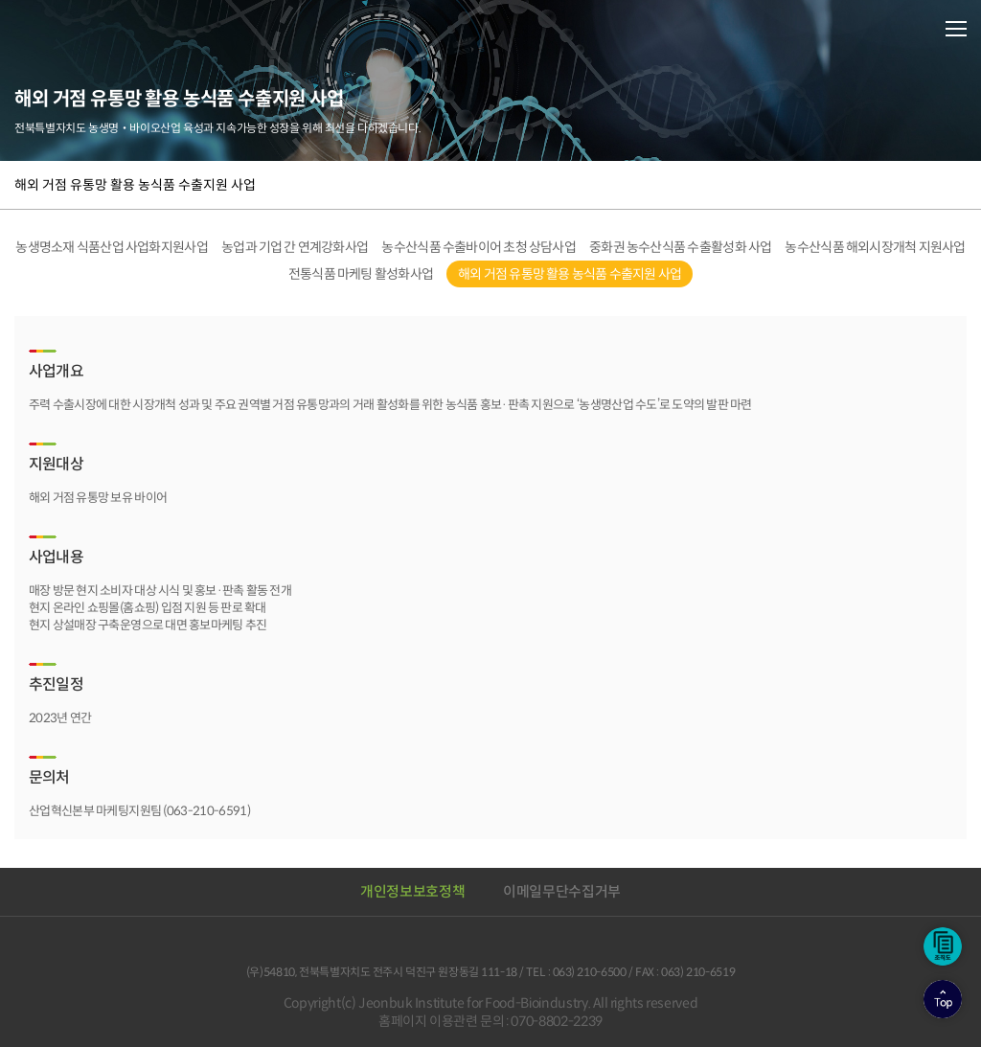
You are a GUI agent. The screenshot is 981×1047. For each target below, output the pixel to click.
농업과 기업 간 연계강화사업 (294, 247)
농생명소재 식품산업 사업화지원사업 (111, 247)
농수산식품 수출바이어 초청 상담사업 (478, 247)
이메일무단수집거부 (562, 891)
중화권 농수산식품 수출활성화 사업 (680, 247)
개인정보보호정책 (412, 891)
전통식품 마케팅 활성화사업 (361, 274)
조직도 (943, 946)
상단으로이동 (943, 999)
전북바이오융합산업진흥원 (95, 27)
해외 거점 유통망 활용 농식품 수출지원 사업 (135, 184)
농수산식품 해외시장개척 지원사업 (875, 247)
